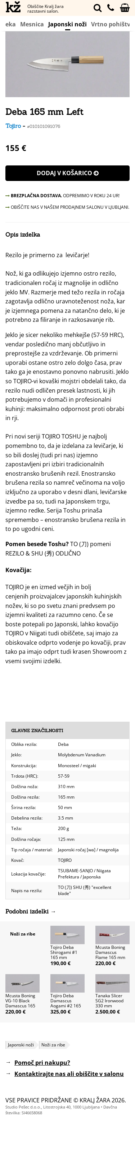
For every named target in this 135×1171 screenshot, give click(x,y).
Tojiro (13, 125)
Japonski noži (67, 25)
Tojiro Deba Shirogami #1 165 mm (63, 952)
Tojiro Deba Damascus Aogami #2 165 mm (65, 1003)
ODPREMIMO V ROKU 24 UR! (62, 196)
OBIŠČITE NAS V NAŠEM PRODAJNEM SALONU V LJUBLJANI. (67, 207)
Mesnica (32, 24)
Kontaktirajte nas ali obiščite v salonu (69, 1074)
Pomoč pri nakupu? (42, 1063)
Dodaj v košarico (68, 173)
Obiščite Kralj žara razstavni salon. (45, 8)
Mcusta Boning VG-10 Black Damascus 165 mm (20, 1003)
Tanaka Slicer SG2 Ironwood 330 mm (109, 1001)
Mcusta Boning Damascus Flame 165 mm (110, 952)
